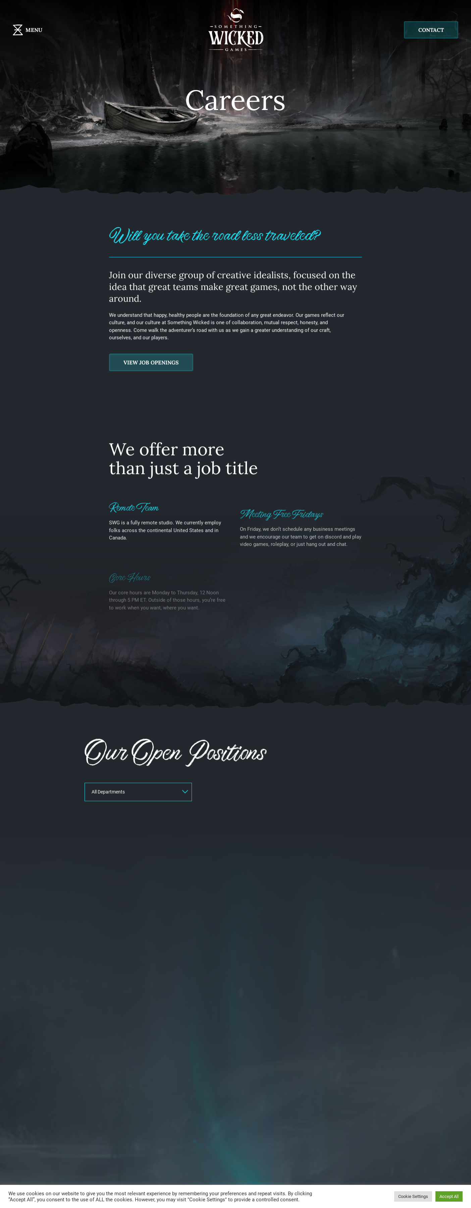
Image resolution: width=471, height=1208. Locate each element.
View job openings (151, 390)
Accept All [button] (449, 1196)
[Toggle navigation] (40, 29)
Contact (431, 30)
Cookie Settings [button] (413, 1196)
